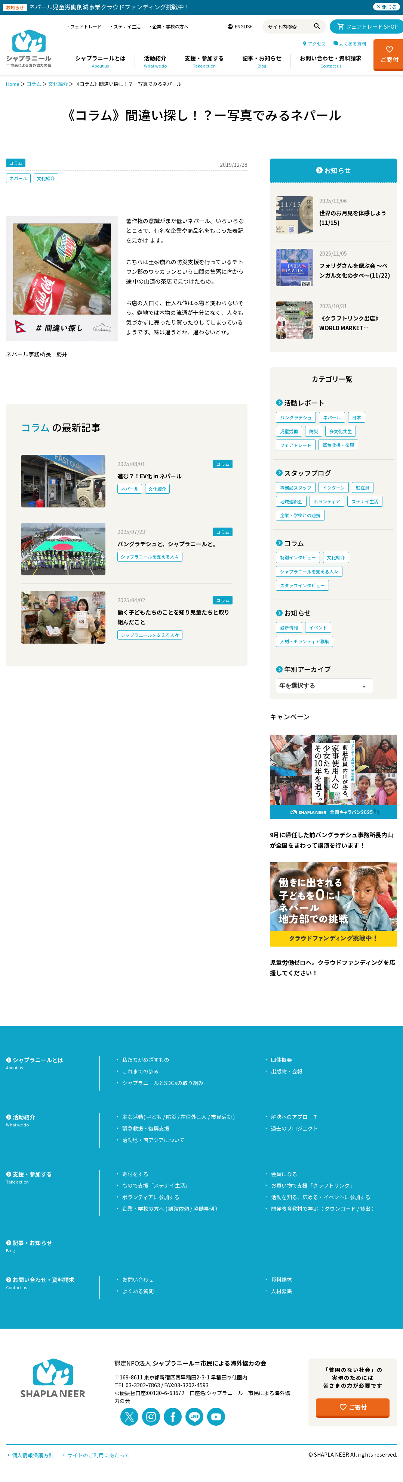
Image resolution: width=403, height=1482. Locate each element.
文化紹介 (58, 83)
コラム (34, 83)
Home (12, 83)
